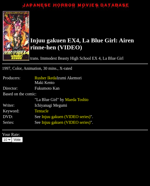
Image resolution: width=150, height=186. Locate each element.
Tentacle (42, 111)
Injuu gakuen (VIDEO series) (66, 116)
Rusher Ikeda (46, 78)
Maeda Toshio (77, 99)
